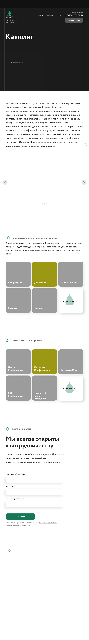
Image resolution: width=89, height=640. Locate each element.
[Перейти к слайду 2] (42, 203)
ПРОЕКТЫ (50, 15)
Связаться (20, 516)
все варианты (70, 301)
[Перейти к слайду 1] (39, 203)
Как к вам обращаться (15, 474)
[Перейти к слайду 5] (49, 203)
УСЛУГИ (40, 15)
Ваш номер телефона (15, 498)
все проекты (69, 388)
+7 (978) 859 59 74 (74, 15)
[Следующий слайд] (83, 182)
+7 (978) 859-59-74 (21, 571)
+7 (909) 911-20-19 (21, 577)
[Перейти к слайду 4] (46, 203)
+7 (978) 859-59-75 (21, 574)
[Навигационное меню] (84, 4)
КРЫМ (60, 15)
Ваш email (10, 486)
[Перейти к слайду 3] (44, 203)
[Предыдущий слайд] (5, 182)
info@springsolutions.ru (53, 571)
